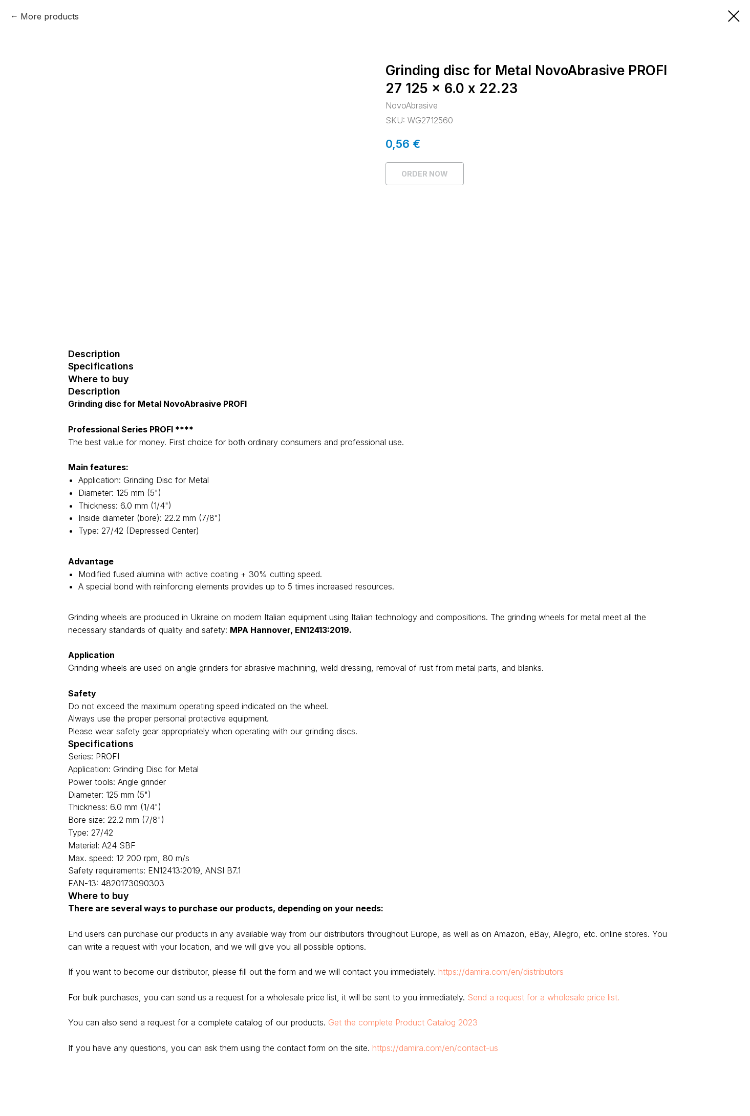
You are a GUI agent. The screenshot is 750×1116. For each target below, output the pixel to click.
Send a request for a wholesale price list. (543, 997)
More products (49, 16)
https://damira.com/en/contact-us (435, 1048)
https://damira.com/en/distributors (501, 972)
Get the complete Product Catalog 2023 (403, 1022)
